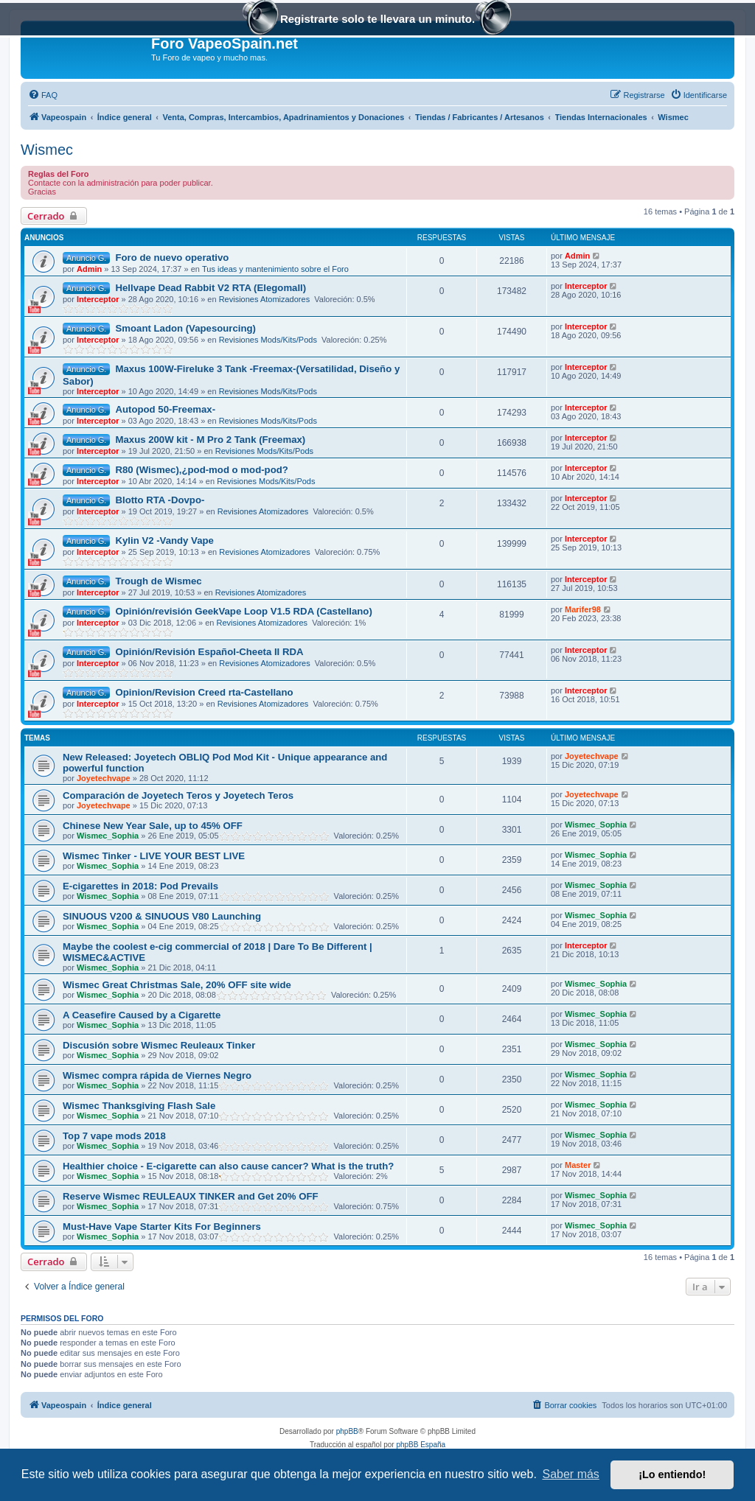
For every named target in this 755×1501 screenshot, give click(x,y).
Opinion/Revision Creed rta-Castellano (204, 692)
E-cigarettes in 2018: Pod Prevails (140, 886)
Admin (89, 269)
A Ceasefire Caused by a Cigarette (141, 1015)
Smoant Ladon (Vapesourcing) (185, 328)
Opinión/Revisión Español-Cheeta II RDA (209, 651)
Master (578, 1165)
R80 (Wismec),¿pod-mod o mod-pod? (201, 469)
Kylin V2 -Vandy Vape (164, 540)
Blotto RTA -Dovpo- (159, 499)
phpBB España (420, 1445)
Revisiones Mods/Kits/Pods (268, 339)
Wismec (47, 149)
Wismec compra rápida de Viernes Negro (157, 1075)
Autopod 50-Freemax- (165, 409)
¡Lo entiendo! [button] (672, 1474)
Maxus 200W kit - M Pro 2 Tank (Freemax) (210, 439)
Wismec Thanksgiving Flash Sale (139, 1105)
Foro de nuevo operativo (172, 257)
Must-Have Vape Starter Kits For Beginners (162, 1226)
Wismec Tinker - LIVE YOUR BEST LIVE (154, 855)
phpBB (347, 1431)
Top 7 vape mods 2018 (114, 1135)
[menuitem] (43, 95)
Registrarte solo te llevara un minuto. (377, 20)
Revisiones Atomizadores (264, 299)
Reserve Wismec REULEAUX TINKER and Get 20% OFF (191, 1196)
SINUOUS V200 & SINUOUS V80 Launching (162, 916)
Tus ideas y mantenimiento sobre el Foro (275, 269)
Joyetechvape (104, 778)
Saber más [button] (571, 1474)
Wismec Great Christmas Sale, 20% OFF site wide (177, 984)
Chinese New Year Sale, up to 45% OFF (153, 825)
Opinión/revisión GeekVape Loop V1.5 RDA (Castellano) (243, 611)
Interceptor (98, 299)
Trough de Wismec (158, 581)
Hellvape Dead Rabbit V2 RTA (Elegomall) (210, 287)
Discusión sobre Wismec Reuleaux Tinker (159, 1045)
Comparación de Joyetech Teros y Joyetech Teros (178, 795)
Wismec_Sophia (108, 835)
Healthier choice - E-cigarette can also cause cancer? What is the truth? (228, 1166)
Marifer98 (583, 609)
